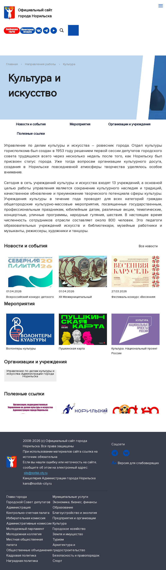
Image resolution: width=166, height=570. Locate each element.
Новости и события (31, 124)
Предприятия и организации (74, 518)
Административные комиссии (29, 523)
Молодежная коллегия (24, 534)
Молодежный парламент (25, 529)
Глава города (16, 497)
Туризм (58, 539)
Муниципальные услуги (70, 497)
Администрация (18, 507)
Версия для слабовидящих (138, 463)
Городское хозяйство (69, 529)
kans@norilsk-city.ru (37, 483)
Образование (63, 507)
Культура (69, 64)
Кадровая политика (21, 555)
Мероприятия (80, 124)
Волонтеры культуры (21, 348)
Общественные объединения (29, 550)
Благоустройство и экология (75, 513)
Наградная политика (22, 561)
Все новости (150, 246)
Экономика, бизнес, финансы (75, 502)
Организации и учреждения (129, 124)
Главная (12, 64)
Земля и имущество (68, 534)
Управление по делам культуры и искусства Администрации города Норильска (30, 373)
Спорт (57, 561)
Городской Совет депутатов (28, 502)
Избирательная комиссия (25, 518)
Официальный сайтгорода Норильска (28, 13)
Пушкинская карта (72, 348)
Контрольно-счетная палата (27, 513)
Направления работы (40, 64)
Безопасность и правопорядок (76, 555)
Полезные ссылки (31, 134)
